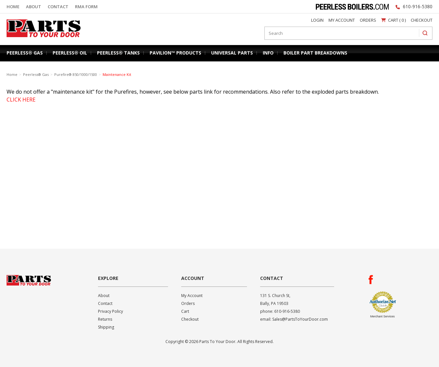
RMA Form (86, 7)
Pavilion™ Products (175, 53)
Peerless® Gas (25, 53)
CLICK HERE (21, 99)
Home (13, 7)
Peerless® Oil (70, 53)
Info (268, 53)
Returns (105, 319)
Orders (368, 20)
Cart (185, 311)
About (33, 7)
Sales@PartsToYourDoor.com (300, 319)
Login (317, 20)
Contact (58, 7)
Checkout (421, 20)
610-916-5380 (417, 6)
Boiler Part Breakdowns (315, 53)
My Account (342, 20)
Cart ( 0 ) (393, 20)
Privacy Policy (110, 311)
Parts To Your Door (41, 38)
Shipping (106, 327)
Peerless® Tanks (118, 53)
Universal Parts (232, 53)
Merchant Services (382, 316)
